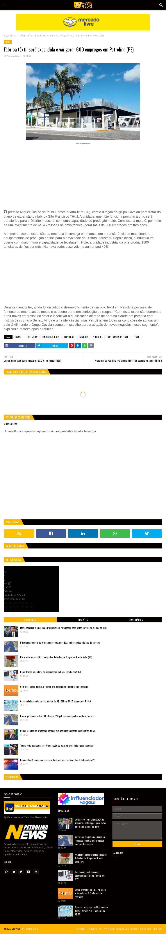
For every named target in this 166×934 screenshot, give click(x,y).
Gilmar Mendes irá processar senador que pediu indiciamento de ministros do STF (58, 731)
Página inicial (10, 35)
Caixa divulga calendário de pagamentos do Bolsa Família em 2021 (50, 672)
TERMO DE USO (95, 929)
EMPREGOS (69, 337)
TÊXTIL (22, 35)
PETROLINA (98, 337)
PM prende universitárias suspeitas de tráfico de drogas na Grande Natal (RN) (56, 657)
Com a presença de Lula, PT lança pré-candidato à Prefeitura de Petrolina (54, 686)
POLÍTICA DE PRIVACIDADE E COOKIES (121, 929)
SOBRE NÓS (145, 929)
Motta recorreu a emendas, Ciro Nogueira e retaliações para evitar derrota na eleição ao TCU (63, 628)
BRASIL (18, 337)
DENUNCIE (81, 929)
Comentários (136, 620)
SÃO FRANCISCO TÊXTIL (118, 337)
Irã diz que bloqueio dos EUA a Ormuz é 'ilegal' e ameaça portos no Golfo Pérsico (57, 716)
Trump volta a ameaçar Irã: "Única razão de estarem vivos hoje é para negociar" (57, 745)
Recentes (83, 620)
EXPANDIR (83, 337)
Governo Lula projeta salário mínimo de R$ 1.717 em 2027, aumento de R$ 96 (55, 701)
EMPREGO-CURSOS (50, 337)
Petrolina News (13, 56)
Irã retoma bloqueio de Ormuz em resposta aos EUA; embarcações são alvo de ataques (60, 642)
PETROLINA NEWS (30, 929)
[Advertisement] (83, 175)
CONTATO (157, 929)
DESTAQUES (32, 337)
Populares (30, 620)
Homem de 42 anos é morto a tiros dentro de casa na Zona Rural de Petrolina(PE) (57, 760)
